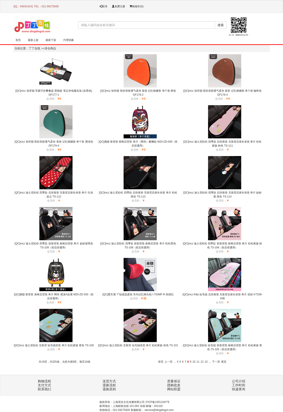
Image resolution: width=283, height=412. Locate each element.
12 (202, 361)
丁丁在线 (34, 48)
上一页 (168, 361)
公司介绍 (238, 381)
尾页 (223, 361)
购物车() (136, 6)
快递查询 (238, 389)
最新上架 (33, 40)
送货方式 (109, 381)
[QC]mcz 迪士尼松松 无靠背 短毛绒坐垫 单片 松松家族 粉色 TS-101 (138, 345)
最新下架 (51, 40)
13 (206, 361)
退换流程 (109, 385)
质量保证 (173, 381)
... (175, 361)
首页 (18, 40)
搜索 (221, 25)
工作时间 (238, 385)
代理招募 (68, 40)
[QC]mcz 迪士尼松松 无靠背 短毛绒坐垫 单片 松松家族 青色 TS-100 (54, 345)
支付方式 (44, 385)
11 (198, 361)
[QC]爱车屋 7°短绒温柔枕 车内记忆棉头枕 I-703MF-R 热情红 (138, 294)
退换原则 (109, 389)
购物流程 (44, 381)
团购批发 (173, 385)
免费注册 (118, 6)
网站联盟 (173, 389)
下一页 (216, 361)
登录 (103, 6)
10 (193, 361)
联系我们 (44, 389)
